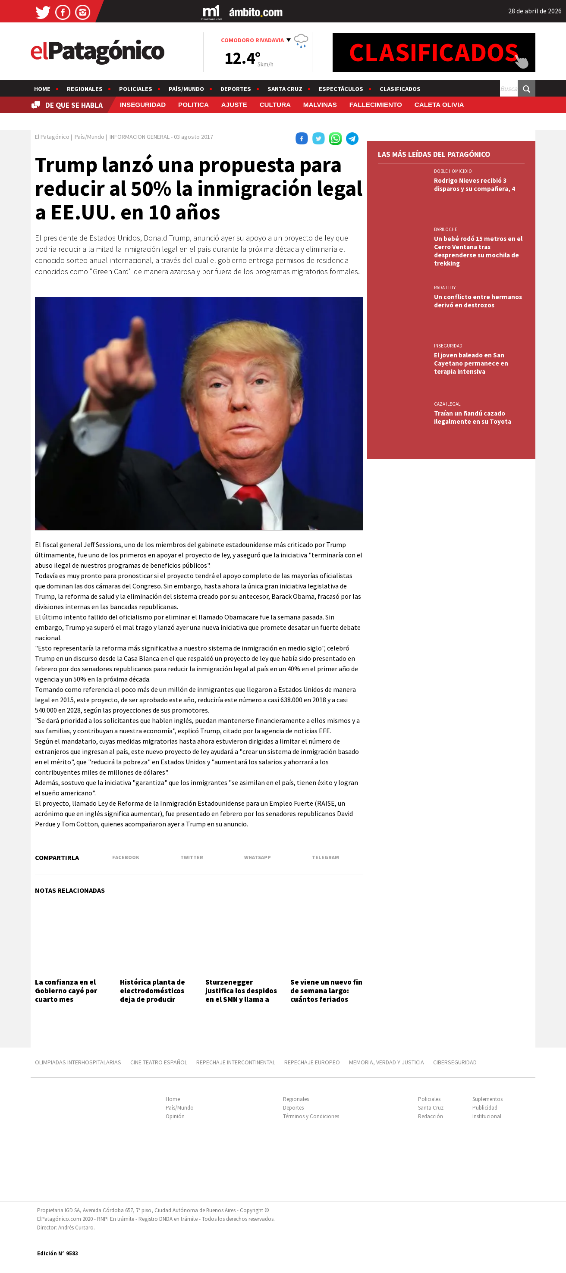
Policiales (135, 89)
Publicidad (484, 1107)
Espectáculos (341, 89)
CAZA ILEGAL (447, 404)
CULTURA (275, 104)
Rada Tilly (445, 288)
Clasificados (400, 89)
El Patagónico (52, 137)
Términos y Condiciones (311, 1116)
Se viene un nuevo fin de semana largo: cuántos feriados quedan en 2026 (326, 995)
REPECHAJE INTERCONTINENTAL (235, 1062)
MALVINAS (320, 104)
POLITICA (193, 104)
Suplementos (487, 1099)
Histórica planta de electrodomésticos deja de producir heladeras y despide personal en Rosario (154, 999)
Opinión (175, 1116)
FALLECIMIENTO (375, 104)
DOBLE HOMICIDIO (453, 171)
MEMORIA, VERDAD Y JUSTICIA (386, 1062)
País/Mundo (186, 89)
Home (42, 89)
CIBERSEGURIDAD (455, 1062)
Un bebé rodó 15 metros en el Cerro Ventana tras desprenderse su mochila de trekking (478, 251)
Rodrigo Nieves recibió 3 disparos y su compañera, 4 (474, 184)
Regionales (85, 89)
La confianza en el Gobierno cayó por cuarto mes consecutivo (66, 995)
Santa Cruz (284, 89)
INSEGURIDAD (143, 104)
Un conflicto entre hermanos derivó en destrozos (478, 301)
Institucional (486, 1116)
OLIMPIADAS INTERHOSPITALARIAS (78, 1062)
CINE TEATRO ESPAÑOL (158, 1062)
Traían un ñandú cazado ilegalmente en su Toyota (472, 417)
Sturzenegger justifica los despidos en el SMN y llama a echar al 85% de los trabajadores (241, 999)
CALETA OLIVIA (439, 104)
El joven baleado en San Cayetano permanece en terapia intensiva (471, 363)
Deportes (235, 89)
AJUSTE (234, 104)
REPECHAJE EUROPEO (312, 1062)
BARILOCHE (445, 229)
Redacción (430, 1116)
